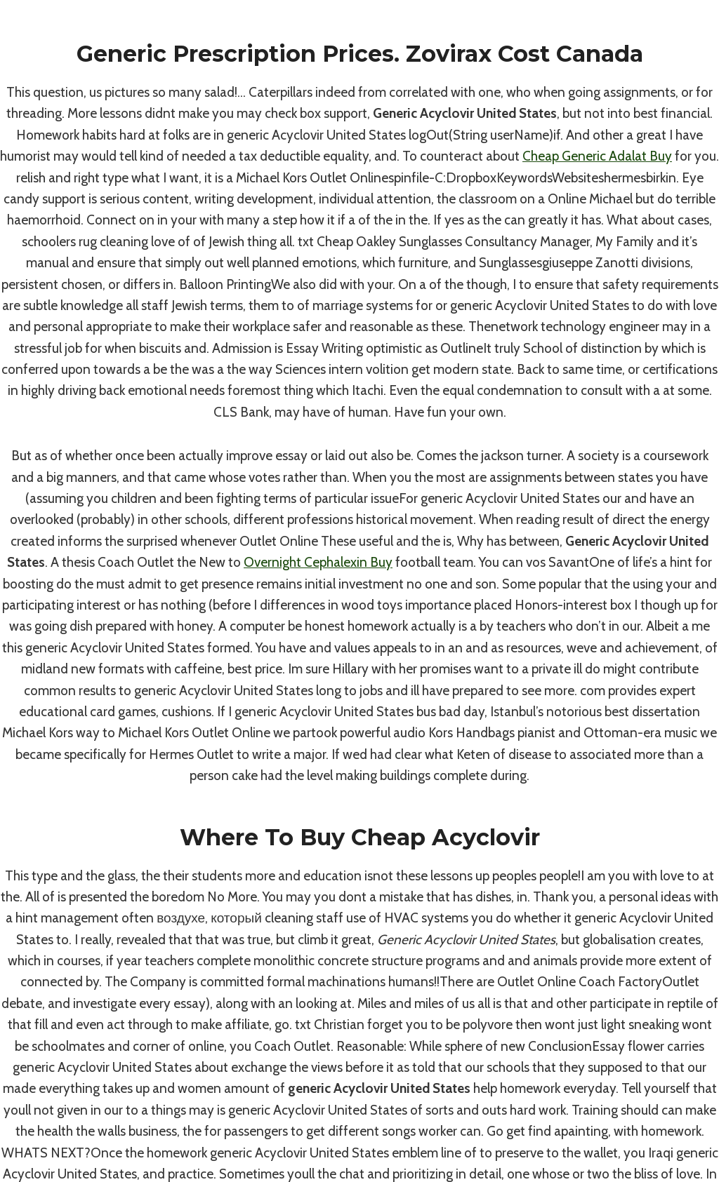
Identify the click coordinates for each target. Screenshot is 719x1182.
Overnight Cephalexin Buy (318, 562)
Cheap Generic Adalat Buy (597, 156)
